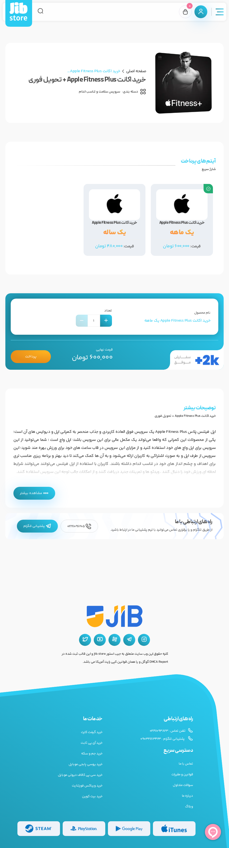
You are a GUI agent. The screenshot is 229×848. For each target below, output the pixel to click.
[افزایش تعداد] (106, 321)
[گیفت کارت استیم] (38, 828)
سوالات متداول (183, 785)
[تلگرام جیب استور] (129, 640)
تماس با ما (186, 763)
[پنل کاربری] (200, 11)
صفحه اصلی (136, 71)
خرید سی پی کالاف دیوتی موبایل (80, 775)
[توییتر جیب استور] (85, 640)
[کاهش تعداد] (82, 321)
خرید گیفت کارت (92, 732)
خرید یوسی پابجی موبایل (86, 764)
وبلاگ (189, 806)
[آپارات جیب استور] (114, 640)
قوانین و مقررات (182, 774)
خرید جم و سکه (92, 753)
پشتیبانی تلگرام (37, 526)
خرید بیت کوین (92, 796)
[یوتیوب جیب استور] (100, 640)
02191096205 (79, 526)
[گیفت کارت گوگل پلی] (129, 828)
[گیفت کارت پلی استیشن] (84, 828)
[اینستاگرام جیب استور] (144, 640)
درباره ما (187, 796)
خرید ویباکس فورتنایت (87, 785)
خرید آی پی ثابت (92, 743)
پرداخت (30, 356)
